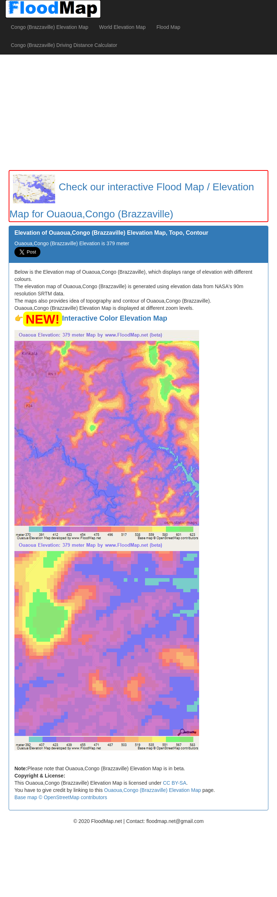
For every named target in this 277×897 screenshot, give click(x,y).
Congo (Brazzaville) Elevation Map (49, 27)
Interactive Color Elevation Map (114, 318)
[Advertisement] (138, 112)
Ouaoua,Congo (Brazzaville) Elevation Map (152, 790)
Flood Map (168, 27)
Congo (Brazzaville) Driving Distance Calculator (64, 45)
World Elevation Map (122, 27)
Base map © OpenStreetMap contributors (60, 797)
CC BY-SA (174, 783)
